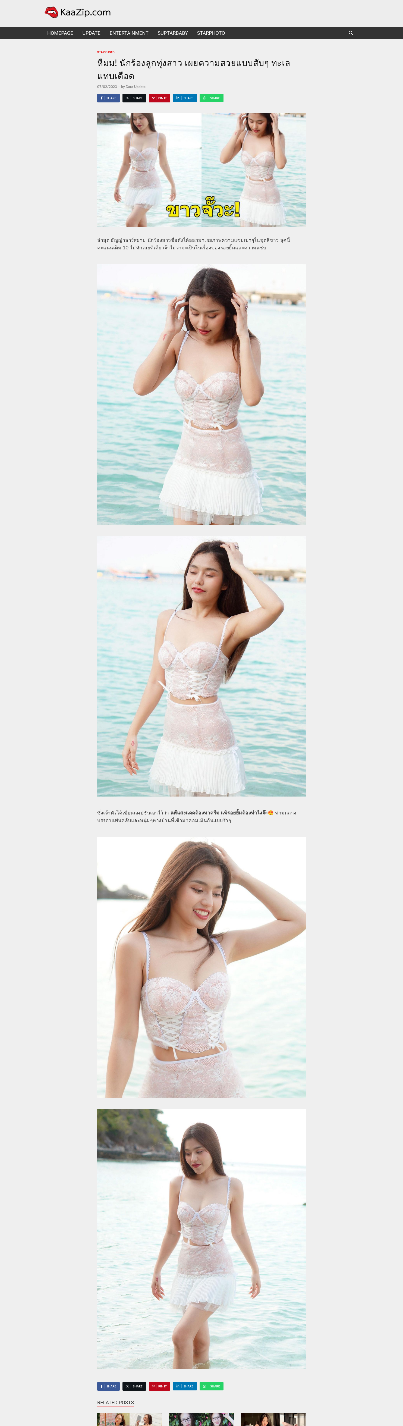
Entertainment (129, 33)
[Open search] (351, 33)
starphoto (211, 33)
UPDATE (91, 33)
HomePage (60, 33)
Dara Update (136, 86)
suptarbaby (173, 33)
